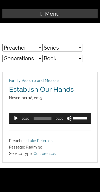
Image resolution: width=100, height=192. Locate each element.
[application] (50, 118)
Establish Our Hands (41, 89)
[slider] (42, 118)
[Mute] (69, 118)
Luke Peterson (40, 141)
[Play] (16, 118)
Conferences (45, 153)
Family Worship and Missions (34, 80)
